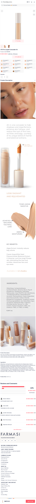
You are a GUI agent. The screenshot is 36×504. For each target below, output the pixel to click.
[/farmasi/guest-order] (5, 452)
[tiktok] (8, 440)
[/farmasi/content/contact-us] (3, 487)
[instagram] (5, 440)
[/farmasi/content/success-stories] (4, 489)
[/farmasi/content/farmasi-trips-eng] (4, 484)
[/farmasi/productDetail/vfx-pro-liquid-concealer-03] (30, 60)
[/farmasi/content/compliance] (3, 464)
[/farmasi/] (7, 2)
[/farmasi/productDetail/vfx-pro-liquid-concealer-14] (18, 71)
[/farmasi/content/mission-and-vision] (6, 471)
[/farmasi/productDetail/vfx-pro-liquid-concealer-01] (6, 60)
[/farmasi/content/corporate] (5, 476)
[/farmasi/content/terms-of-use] (4, 458)
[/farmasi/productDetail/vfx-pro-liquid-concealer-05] (18, 64)
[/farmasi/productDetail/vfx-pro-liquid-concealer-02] (18, 60)
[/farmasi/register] (7, 447)
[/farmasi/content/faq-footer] (2, 493)
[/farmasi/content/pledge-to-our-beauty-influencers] (9, 480)
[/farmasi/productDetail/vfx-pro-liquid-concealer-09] (30, 67)
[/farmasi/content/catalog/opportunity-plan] (5, 486)
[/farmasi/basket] (31, 2)
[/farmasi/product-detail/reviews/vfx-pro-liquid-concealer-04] (18, 429)
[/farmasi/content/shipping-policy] (5, 457)
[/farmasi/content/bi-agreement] (4, 460)
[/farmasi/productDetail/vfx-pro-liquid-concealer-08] (18, 67)
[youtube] (15, 440)
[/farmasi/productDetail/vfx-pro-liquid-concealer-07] (6, 67)
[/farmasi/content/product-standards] (5, 475)
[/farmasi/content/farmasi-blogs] (4, 494)
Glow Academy (4, 491)
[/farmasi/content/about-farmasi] (4, 468)
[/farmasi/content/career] (2, 478)
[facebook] (2, 440)
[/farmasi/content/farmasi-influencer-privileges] (7, 473)
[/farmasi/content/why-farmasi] (4, 469)
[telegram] (12, 440)
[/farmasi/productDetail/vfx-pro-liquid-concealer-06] (30, 64)
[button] (30, 501)
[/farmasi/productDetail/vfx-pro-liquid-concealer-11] (6, 71)
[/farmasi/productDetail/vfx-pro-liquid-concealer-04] (6, 64)
